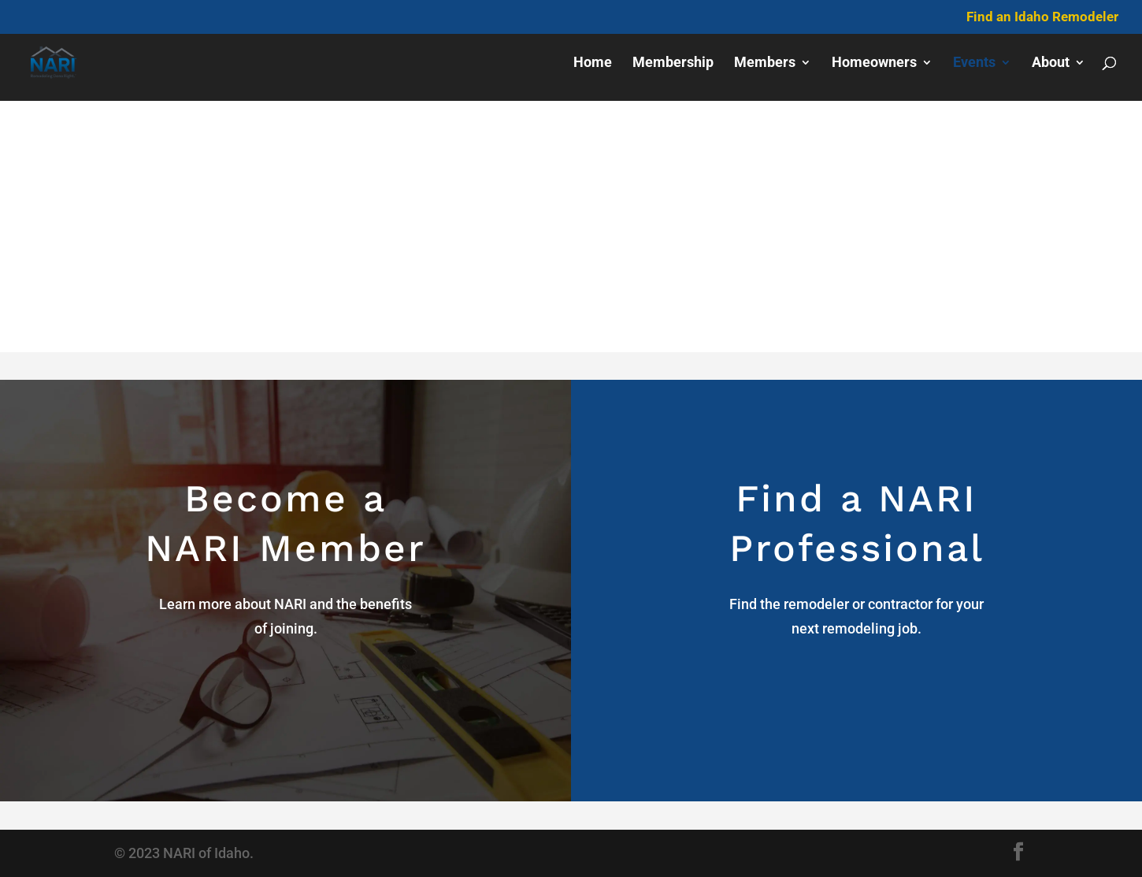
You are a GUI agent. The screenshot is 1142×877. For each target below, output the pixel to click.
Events (974, 63)
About (1051, 63)
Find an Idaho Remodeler (1042, 17)
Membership (673, 63)
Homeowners (874, 63)
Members (764, 63)
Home (592, 63)
